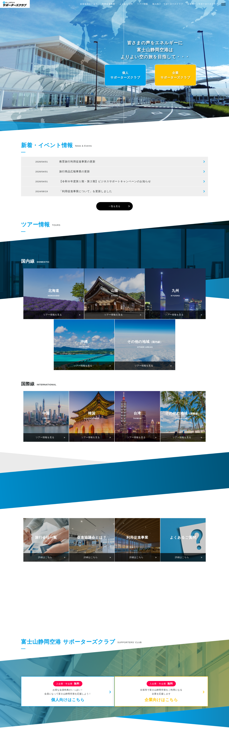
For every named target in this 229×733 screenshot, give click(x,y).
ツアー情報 (142, 4)
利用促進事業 (108, 4)
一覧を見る (114, 206)
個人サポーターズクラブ (125, 75)
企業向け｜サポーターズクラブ (202, 4)
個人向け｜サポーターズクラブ (167, 4)
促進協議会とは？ (89, 4)
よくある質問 (126, 4)
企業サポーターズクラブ (175, 75)
